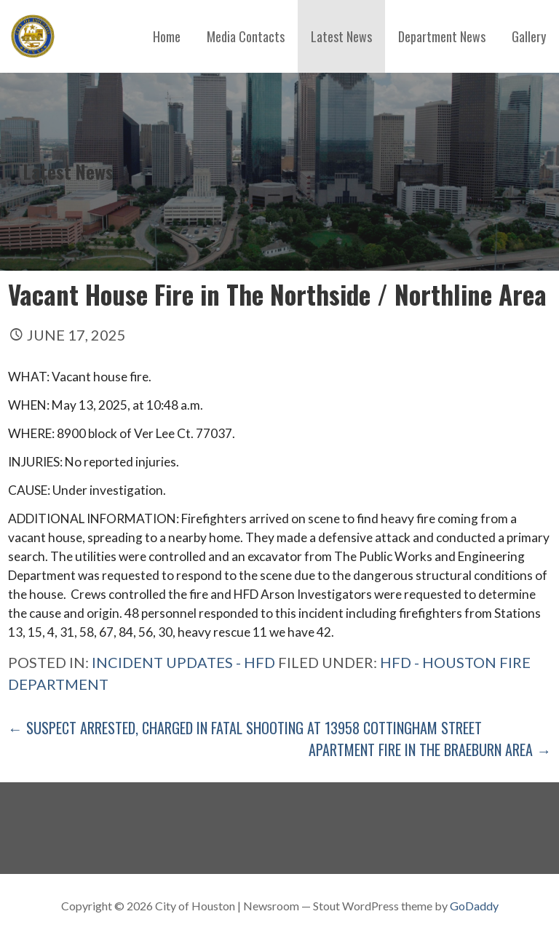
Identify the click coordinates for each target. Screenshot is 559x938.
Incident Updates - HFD (183, 662)
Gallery (529, 36)
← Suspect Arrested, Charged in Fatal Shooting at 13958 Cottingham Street (245, 728)
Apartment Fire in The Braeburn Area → (430, 749)
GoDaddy (474, 906)
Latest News (341, 36)
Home (167, 36)
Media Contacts (246, 36)
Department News (441, 36)
